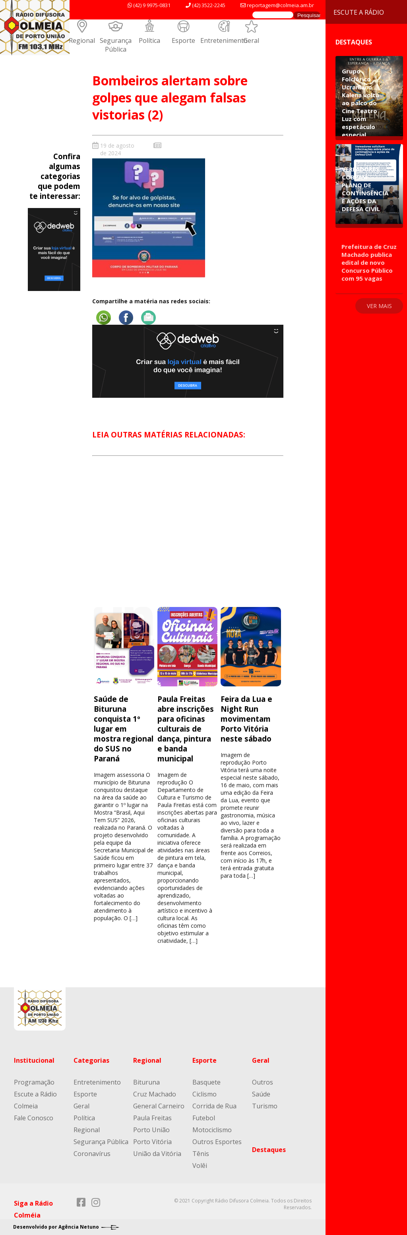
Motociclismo (212, 1129)
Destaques (269, 1149)
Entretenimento (224, 40)
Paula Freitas (152, 1118)
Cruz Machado (154, 1094)
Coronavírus (92, 1153)
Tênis (200, 1153)
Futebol (203, 1118)
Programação (34, 1082)
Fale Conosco (33, 1118)
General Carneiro (158, 1106)
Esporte (183, 40)
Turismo (264, 1106)
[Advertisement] (187, 538)
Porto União (151, 1129)
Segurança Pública (116, 45)
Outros (262, 1082)
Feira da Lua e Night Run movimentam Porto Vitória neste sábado (246, 719)
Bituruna (146, 1082)
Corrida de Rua (214, 1106)
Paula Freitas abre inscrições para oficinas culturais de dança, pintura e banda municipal (185, 728)
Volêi (199, 1165)
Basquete (206, 1082)
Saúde (261, 1094)
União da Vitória (157, 1153)
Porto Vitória (152, 1141)
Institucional (34, 1060)
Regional (82, 40)
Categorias (91, 1060)
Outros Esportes (217, 1141)
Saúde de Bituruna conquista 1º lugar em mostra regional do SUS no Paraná (123, 728)
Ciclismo (204, 1094)
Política (149, 40)
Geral (251, 40)
